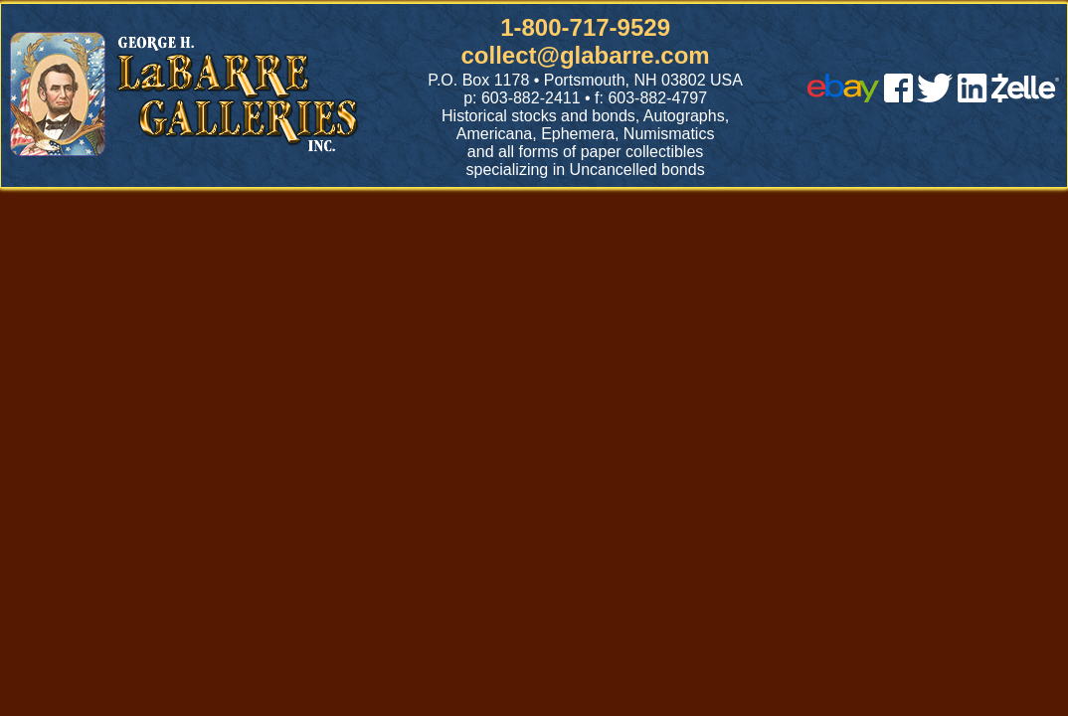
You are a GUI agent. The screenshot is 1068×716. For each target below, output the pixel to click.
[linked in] (972, 97)
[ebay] (843, 97)
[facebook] (898, 97)
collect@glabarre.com (585, 55)
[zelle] (1025, 97)
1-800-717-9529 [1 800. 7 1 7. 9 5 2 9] (585, 27)
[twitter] (935, 97)
